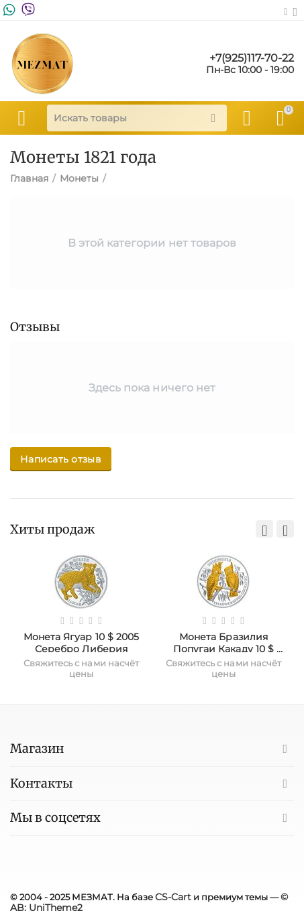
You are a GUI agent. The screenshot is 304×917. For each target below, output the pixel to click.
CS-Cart (173, 897)
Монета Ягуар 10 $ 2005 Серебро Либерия (82, 641)
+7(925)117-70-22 (251, 58)
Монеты (79, 178)
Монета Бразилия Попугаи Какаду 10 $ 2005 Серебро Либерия (223, 641)
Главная (29, 178)
